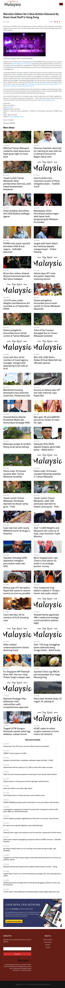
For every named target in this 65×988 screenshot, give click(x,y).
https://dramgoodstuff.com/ (15, 116)
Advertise (47, 945)
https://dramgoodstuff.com (48, 100)
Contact (48, 947)
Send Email (10, 107)
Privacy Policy (47, 942)
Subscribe (17, 954)
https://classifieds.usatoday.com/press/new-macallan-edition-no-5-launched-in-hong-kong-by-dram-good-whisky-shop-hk (32, 85)
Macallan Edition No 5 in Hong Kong (21, 63)
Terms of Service (47, 939)
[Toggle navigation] (61, 4)
